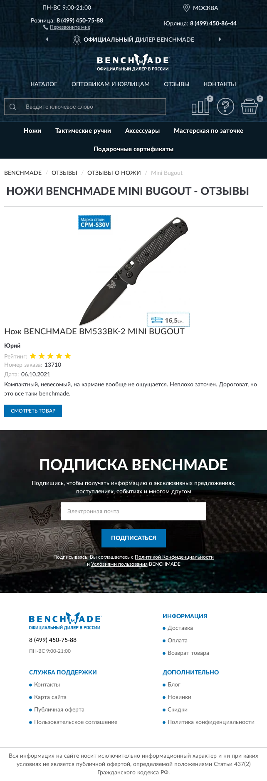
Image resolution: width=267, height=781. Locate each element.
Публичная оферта (59, 710)
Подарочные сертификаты (133, 149)
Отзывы (177, 84)
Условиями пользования (119, 564)
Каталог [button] (44, 84)
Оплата (178, 641)
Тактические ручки (83, 131)
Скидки (178, 710)
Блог (174, 685)
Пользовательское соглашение (75, 722)
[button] (66, 26)
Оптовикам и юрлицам (111, 84)
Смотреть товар (33, 410)
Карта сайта (50, 697)
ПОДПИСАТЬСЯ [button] (133, 538)
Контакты (220, 84)
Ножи (32, 131)
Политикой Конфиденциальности (174, 557)
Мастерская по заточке (208, 131)
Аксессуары (142, 131)
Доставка (180, 629)
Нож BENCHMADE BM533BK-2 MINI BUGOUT (94, 332)
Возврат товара (188, 654)
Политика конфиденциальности (211, 722)
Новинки (179, 697)
